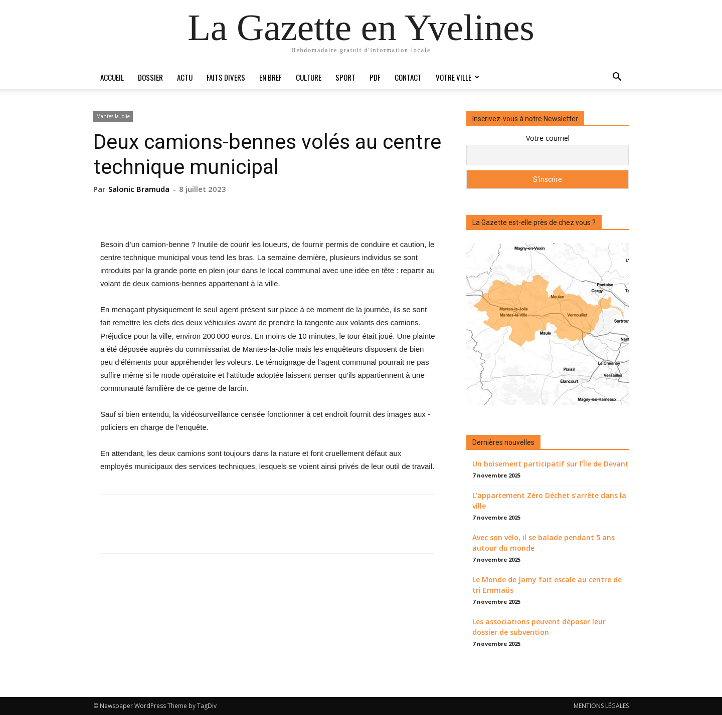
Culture (308, 77)
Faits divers (226, 77)
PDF (375, 77)
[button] (617, 78)
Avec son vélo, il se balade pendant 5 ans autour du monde (543, 543)
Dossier (150, 77)
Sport (345, 77)
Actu (185, 77)
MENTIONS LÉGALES (601, 705)
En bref (270, 77)
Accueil (112, 77)
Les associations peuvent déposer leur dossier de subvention (539, 627)
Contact (408, 77)
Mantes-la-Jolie (113, 116)
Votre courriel (548, 138)
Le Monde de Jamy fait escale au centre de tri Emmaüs (547, 585)
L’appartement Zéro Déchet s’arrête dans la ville (549, 501)
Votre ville (457, 77)
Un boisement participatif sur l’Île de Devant (550, 463)
